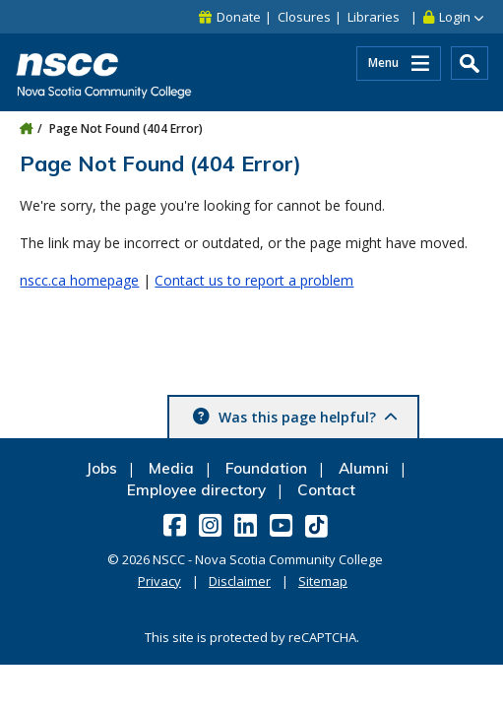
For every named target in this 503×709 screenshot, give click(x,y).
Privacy (159, 581)
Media (171, 468)
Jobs (101, 468)
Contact (326, 490)
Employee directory (196, 490)
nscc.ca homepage (79, 280)
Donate (239, 17)
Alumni (364, 468)
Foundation (266, 468)
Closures (304, 17)
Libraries (373, 17)
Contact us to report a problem (254, 280)
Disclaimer (240, 581)
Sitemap (322, 581)
